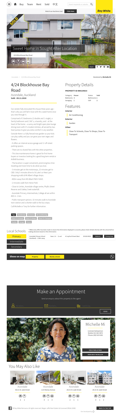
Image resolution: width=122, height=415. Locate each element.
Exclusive (31, 215)
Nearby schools (55, 257)
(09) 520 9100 (98, 335)
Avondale (15, 77)
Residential (21, 215)
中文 (55, 4)
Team (30, 4)
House (29, 222)
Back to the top (105, 408)
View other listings (95, 350)
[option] (61, 51)
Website (97, 236)
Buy (21, 4)
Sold (47, 4)
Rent (38, 4)
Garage (21, 222)
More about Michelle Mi (95, 354)
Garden (14, 222)
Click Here (70, 11)
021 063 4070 (98, 333)
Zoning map (109, 236)
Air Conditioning (42, 215)
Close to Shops (31, 218)
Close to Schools (17, 218)
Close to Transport (45, 218)
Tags (13, 215)
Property (35, 257)
